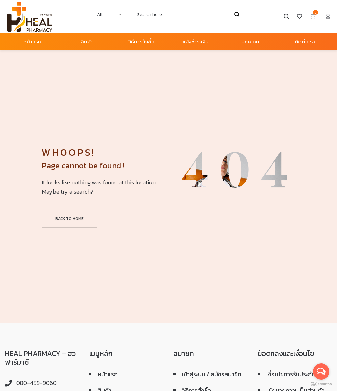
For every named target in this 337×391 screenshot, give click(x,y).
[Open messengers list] (321, 371)
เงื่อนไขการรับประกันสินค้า (297, 374)
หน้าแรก (107, 374)
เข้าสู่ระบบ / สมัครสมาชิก (211, 374)
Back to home (69, 219)
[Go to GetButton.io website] (321, 384)
